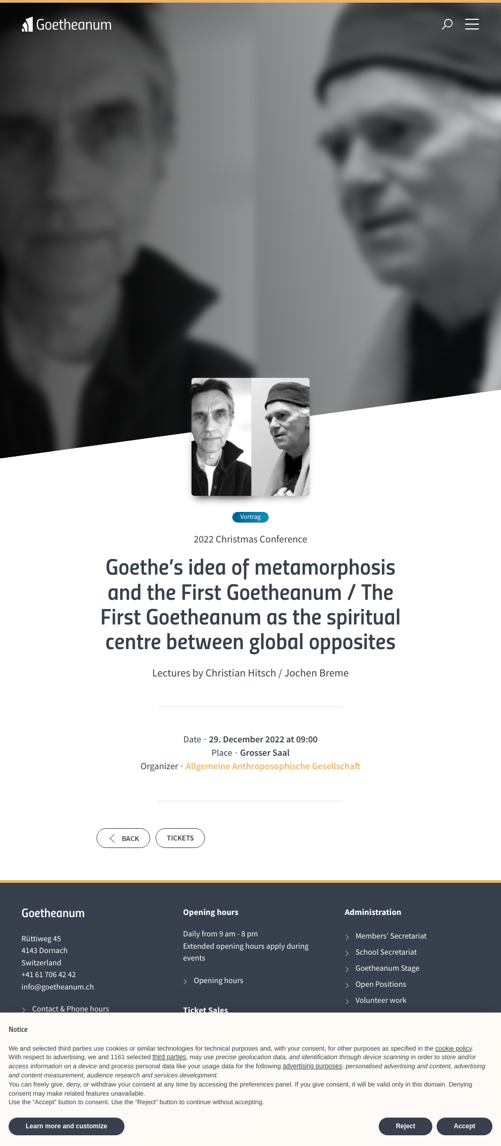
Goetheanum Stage (387, 968)
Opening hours (218, 981)
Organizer (159, 766)
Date (192, 739)
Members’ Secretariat (391, 936)
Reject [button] (405, 1126)
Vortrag (250, 517)
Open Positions (381, 984)
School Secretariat (386, 952)
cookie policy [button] (454, 1048)
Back (123, 838)
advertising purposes (312, 1066)
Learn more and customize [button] (66, 1126)
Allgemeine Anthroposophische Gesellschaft (273, 766)
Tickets (180, 838)
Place (221, 752)
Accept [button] (464, 1126)
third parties (169, 1057)
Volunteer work (381, 1000)
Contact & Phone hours (70, 1009)
